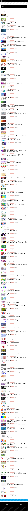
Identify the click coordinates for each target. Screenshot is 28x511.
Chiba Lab (16, 330)
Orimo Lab (16, 184)
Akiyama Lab (16, 161)
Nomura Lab (16, 67)
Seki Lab (16, 63)
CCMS (15, 397)
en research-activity (9, 437)
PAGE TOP (13, 501)
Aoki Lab (16, 360)
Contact (7, 504)
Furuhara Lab (16, 334)
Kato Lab (16, 191)
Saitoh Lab (16, 408)
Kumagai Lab (16, 29)
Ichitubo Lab (16, 127)
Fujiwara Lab (16, 59)
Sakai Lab (16, 25)
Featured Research (11, 25)
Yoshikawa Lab (16, 44)
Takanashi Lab (16, 393)
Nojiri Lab (19, 195)
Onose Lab (16, 74)
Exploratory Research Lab (18, 123)
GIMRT (7, 16)
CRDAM (15, 218)
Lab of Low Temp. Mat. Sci (18, 472)
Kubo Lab (16, 315)
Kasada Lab (16, 256)
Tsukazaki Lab (16, 180)
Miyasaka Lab (16, 36)
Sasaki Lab (16, 52)
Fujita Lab (16, 104)
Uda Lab (16, 341)
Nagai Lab (16, 149)
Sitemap (21, 504)
